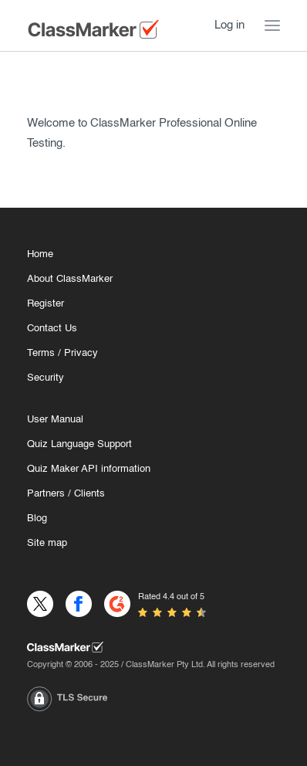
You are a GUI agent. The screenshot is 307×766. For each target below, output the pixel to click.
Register (45, 304)
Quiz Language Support (79, 444)
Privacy (81, 353)
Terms (41, 353)
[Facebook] (79, 604)
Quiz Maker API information (88, 469)
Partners (46, 494)
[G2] (117, 604)
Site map (47, 543)
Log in (229, 25)
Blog (37, 518)
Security (45, 378)
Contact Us (52, 329)
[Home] (153, 647)
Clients (89, 494)
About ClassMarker (70, 279)
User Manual (55, 420)
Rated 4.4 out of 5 (171, 597)
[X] (40, 604)
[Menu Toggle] (272, 25)
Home (40, 254)
